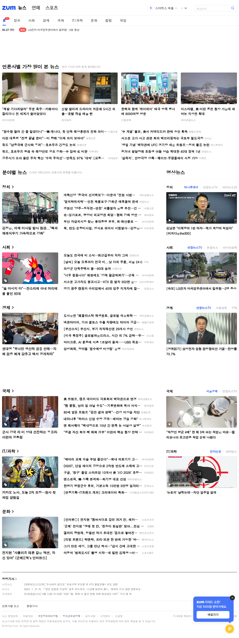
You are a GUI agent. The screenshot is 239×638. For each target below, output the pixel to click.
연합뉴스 (212, 247)
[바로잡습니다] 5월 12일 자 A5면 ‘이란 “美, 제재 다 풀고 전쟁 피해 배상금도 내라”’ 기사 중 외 (78, 594)
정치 (17, 20)
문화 (94, 20)
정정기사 (8, 579)
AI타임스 (231, 451)
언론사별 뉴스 (10, 606)
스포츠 (52, 8)
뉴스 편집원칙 (10, 616)
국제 (60, 20)
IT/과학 (77, 20)
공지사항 (90, 616)
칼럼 (108, 20)
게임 (123, 20)
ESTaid (8, 625)
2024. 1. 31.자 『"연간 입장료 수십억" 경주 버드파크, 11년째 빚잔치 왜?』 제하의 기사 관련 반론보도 (82, 589)
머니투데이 (191, 187)
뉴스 (22, 8)
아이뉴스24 (229, 187)
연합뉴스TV (210, 187)
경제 (46, 20)
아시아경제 (8, 120)
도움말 (119, 616)
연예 (36, 8)
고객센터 (105, 616)
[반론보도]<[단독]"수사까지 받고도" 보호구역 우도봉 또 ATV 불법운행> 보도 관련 (71, 584)
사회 (31, 20)
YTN (234, 308)
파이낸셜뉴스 (188, 120)
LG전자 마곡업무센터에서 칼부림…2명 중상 (53, 30)
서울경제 (126, 120)
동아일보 (66, 120)
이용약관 (28, 616)
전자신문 (215, 451)
